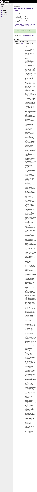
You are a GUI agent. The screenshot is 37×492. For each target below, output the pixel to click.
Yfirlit (2, 6)
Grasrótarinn (4, 16)
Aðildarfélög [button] (16, 4)
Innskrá (25, 4)
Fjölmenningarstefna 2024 (29, 35)
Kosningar (3, 10)
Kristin (23, 43)
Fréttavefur (8, 4)
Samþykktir (3, 14)
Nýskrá (32, 4)
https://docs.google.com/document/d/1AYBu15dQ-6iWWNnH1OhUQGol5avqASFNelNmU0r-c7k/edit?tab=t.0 (26, 26)
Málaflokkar (3, 12)
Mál (2, 8)
